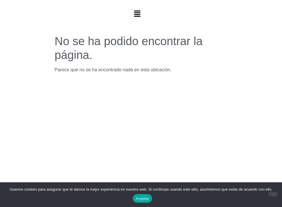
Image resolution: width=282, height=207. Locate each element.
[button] (137, 14)
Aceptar (142, 198)
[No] (273, 194)
